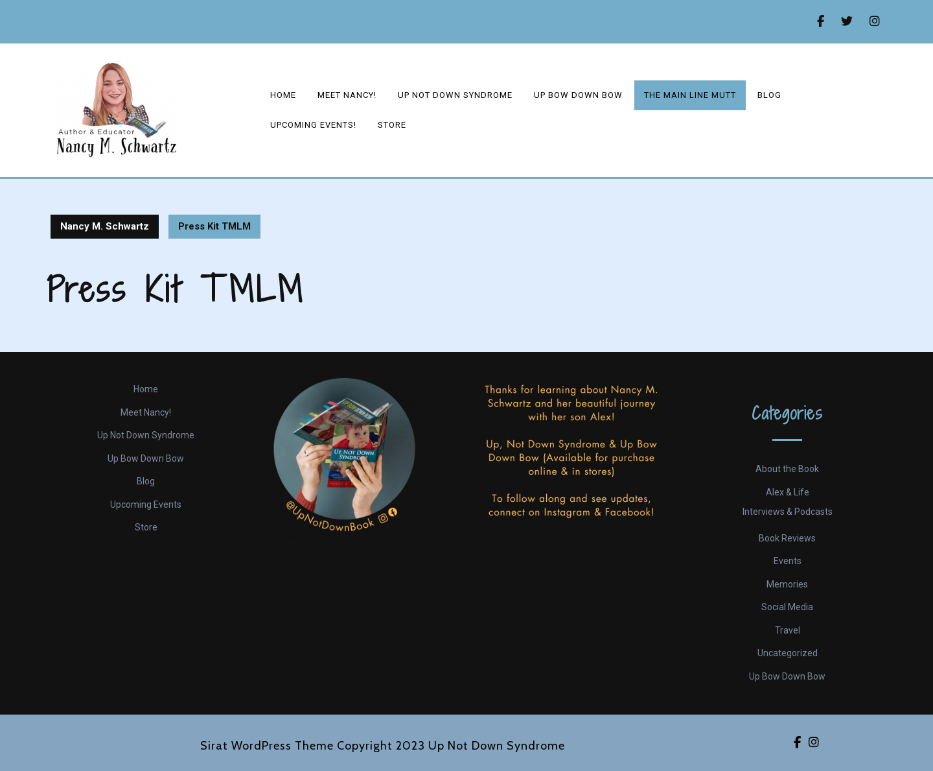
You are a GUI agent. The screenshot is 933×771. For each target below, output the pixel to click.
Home (283, 95)
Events (787, 561)
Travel (787, 630)
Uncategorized (787, 653)
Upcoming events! (313, 125)
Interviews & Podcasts (788, 511)
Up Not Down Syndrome (455, 95)
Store (392, 125)
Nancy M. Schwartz (104, 226)
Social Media (787, 607)
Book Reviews (787, 538)
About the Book (787, 469)
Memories (787, 584)
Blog (769, 95)
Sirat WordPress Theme (267, 746)
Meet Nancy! (346, 95)
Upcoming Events (145, 504)
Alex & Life (787, 492)
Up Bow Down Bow (578, 95)
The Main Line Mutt (690, 95)
